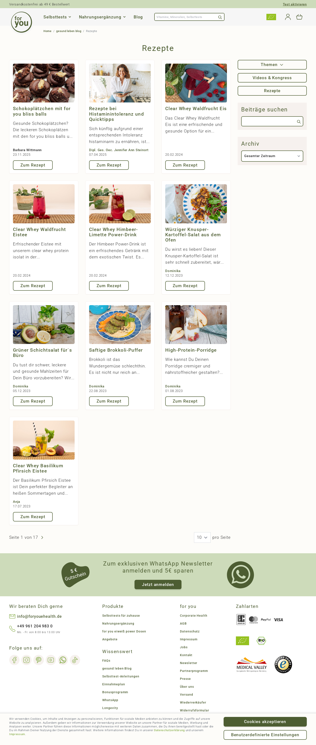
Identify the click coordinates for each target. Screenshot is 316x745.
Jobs (184, 647)
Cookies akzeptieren (265, 721)
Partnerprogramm (194, 671)
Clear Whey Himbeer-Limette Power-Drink (113, 232)
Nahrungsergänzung (100, 17)
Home (47, 31)
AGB (183, 623)
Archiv (250, 143)
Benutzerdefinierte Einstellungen (265, 734)
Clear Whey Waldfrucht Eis (196, 108)
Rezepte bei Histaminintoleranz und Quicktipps (116, 114)
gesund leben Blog (117, 668)
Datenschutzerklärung (169, 730)
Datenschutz (190, 631)
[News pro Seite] (202, 537)
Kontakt (186, 655)
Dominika (173, 271)
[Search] (220, 16)
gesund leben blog (68, 31)
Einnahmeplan (113, 684)
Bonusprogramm (115, 692)
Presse (185, 679)
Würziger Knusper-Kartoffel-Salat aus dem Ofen (193, 235)
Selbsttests (55, 17)
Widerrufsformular (194, 710)
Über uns (187, 686)
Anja (16, 502)
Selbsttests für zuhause (121, 615)
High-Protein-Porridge (191, 350)
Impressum (17, 734)
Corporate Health (193, 615)
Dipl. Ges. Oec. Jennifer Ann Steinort (119, 150)
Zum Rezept (32, 165)
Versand (186, 694)
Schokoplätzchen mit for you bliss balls (42, 111)
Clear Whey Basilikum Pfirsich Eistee (38, 468)
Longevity (110, 708)
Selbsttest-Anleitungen (120, 676)
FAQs (106, 660)
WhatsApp (110, 700)
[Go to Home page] (21, 22)
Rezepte (272, 90)
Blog (138, 17)
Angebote (110, 639)
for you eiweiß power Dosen (124, 631)
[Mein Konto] (288, 17)
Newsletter (189, 663)
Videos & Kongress (272, 77)
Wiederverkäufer (193, 702)
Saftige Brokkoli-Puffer (116, 350)
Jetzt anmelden (158, 584)
